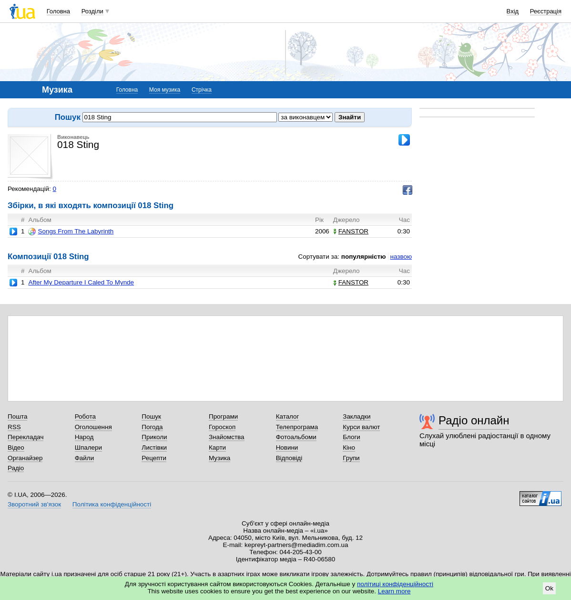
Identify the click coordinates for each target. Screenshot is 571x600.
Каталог (287, 416)
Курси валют (361, 427)
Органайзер (25, 458)
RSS (14, 427)
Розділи (92, 11)
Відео (16, 447)
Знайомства (227, 437)
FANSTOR (350, 231)
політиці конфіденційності (395, 584)
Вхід (513, 11)
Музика (219, 458)
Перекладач (25, 437)
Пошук (151, 416)
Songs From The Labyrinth (70, 231)
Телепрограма (297, 427)
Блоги (351, 437)
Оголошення (93, 427)
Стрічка (202, 89)
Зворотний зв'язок (34, 504)
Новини (287, 447)
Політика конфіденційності (111, 504)
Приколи (154, 437)
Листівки (154, 447)
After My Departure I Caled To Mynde (81, 282)
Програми (223, 416)
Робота (85, 416)
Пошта (17, 416)
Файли (84, 458)
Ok (549, 588)
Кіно (349, 447)
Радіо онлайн (474, 420)
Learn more (394, 591)
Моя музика (164, 89)
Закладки (356, 416)
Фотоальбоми (296, 437)
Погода (152, 427)
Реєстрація (545, 11)
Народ (84, 437)
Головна (58, 11)
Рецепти (154, 458)
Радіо (16, 468)
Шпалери (88, 447)
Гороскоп (222, 427)
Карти (217, 447)
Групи (351, 458)
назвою (401, 256)
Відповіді (289, 458)
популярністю (363, 256)
